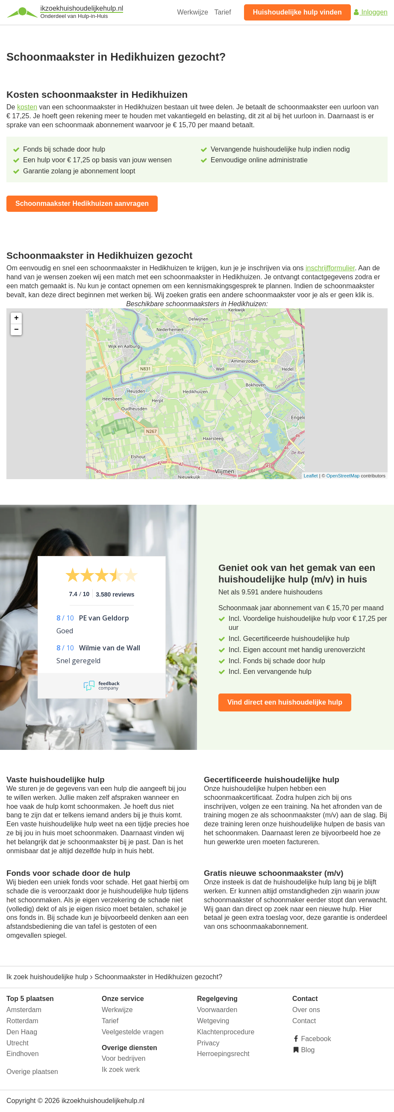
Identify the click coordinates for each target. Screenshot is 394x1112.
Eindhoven (22, 1053)
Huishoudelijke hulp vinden (297, 12)
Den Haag (21, 1032)
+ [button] (16, 318)
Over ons (306, 1009)
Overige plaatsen (32, 1071)
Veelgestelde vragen (133, 1032)
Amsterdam (23, 1009)
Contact (304, 1020)
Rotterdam (22, 1020)
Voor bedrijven (123, 1058)
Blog (307, 1049)
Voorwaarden (217, 1009)
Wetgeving (213, 1020)
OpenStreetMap (343, 475)
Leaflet (311, 475)
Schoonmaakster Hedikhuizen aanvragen (82, 203)
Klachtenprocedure (225, 1032)
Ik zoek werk (121, 1069)
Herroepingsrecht (223, 1053)
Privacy (208, 1043)
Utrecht (17, 1043)
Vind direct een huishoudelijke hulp (284, 702)
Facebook (315, 1038)
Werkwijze (193, 12)
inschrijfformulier (330, 268)
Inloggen (370, 12)
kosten (27, 107)
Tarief (223, 12)
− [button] (16, 330)
